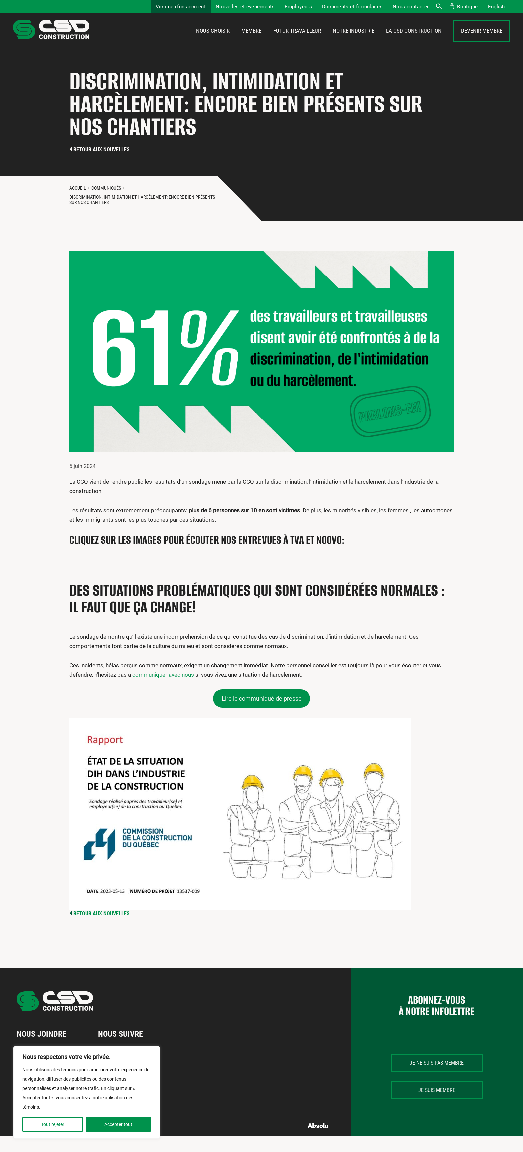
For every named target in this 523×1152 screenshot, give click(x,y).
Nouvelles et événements (245, 7)
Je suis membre (436, 1106)
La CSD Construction (414, 39)
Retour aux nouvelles (101, 165)
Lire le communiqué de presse (262, 714)
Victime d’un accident (181, 7)
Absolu (318, 1141)
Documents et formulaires (352, 7)
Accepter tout (118, 1124)
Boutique (467, 7)
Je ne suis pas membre (437, 1079)
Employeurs (298, 7)
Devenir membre (481, 39)
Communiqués (106, 204)
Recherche (439, 6)
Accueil (77, 204)
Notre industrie (353, 39)
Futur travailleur (297, 39)
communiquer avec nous (163, 691)
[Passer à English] (496, 6)
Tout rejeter (52, 1124)
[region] (86, 1092)
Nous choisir (213, 39)
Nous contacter (411, 7)
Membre (251, 39)
